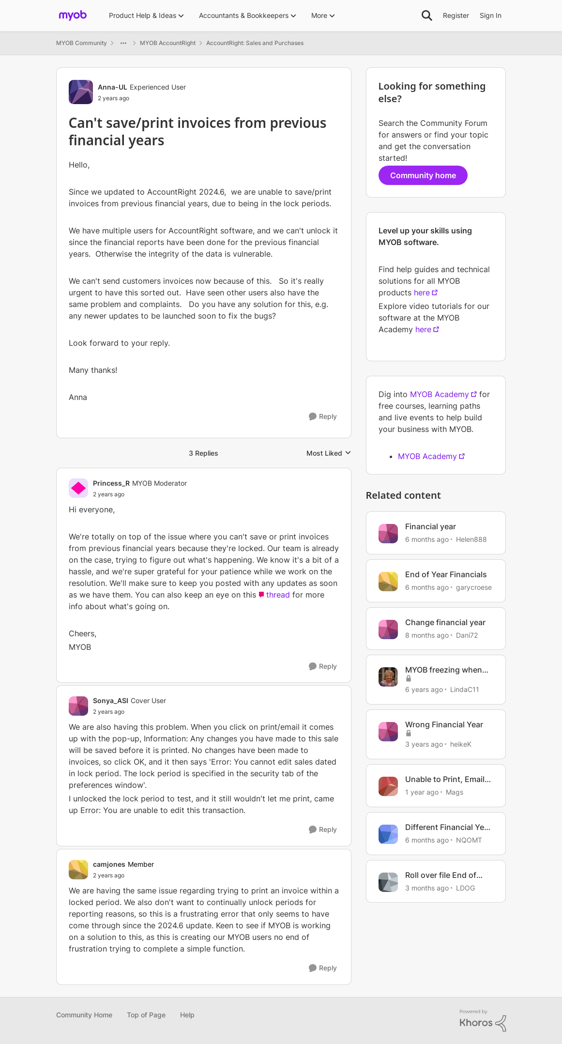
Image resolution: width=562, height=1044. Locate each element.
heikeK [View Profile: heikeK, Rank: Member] (460, 744)
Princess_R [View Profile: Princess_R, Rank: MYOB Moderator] (111, 483)
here (422, 292)
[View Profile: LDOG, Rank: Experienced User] (388, 882)
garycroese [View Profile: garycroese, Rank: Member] (474, 587)
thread (278, 594)
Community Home (84, 1015)
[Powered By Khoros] (483, 1021)
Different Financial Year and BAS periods (448, 827)
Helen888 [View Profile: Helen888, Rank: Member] (471, 539)
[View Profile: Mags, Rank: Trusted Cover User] (388, 786)
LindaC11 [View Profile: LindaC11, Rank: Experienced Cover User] (464, 689)
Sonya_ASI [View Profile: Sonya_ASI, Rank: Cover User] (110, 700)
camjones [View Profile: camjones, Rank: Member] (109, 864)
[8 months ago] (427, 634)
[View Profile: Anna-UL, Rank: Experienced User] (81, 92)
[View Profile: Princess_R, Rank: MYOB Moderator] (78, 488)
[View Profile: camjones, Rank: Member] (78, 869)
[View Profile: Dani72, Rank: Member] (388, 629)
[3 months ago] (427, 887)
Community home (423, 175)
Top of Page (146, 1015)
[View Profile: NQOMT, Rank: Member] (388, 834)
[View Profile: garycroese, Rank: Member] (388, 581)
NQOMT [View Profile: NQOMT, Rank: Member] (469, 840)
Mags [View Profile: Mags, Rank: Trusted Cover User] (454, 792)
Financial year (430, 526)
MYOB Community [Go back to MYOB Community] (81, 42)
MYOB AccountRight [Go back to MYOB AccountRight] (168, 42)
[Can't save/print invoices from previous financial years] (140, 494)
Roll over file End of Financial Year (440, 875)
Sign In (490, 15)
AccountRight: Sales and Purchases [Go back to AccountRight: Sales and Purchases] (255, 42)
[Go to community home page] (73, 15)
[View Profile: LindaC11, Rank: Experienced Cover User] (388, 677)
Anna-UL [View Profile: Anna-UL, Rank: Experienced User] (112, 87)
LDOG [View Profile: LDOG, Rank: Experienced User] (465, 887)
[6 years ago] (424, 689)
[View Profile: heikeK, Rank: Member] (388, 731)
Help (187, 1015)
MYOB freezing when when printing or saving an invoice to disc (449, 670)
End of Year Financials (446, 574)
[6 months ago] (427, 539)
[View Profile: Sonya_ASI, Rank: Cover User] (78, 706)
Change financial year (445, 622)
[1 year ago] (422, 792)
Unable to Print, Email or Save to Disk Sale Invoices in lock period (446, 779)
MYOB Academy (439, 394)
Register (456, 15)
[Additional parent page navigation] (123, 43)
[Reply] (323, 416)
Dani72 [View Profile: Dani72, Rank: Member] (467, 634)
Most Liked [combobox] (328, 453)
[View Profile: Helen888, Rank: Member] (388, 533)
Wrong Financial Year (444, 724)
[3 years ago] (424, 744)
